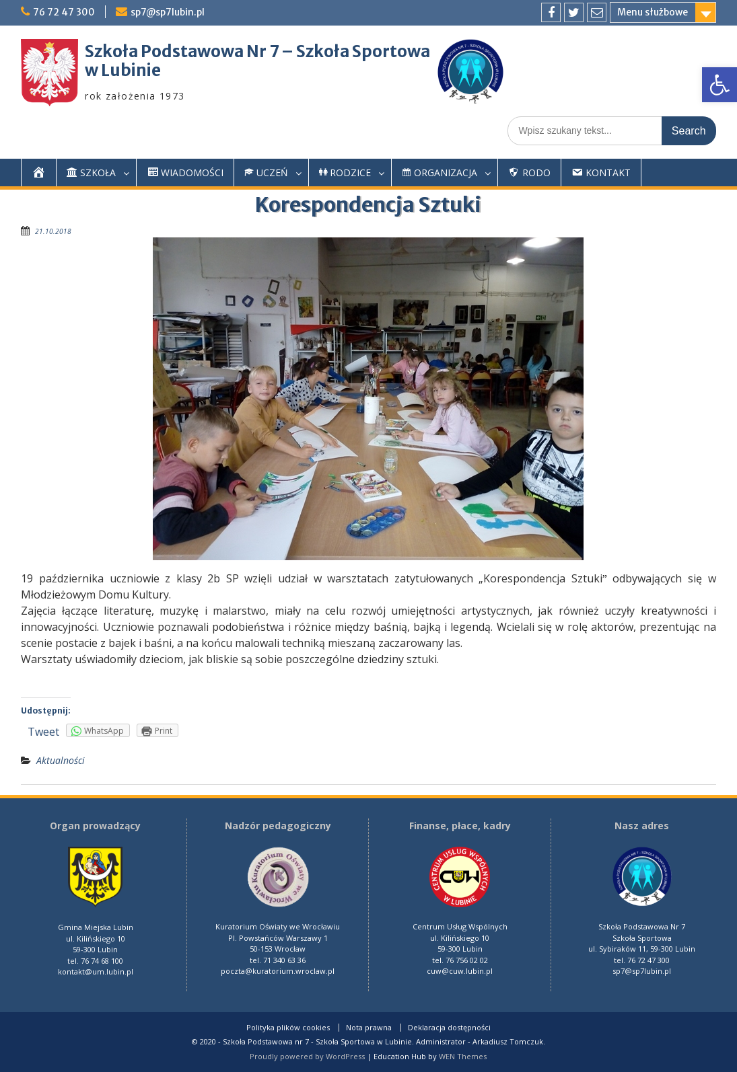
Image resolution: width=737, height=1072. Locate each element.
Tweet (43, 731)
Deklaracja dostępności (449, 1028)
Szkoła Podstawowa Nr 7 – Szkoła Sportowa (257, 51)
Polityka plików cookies (288, 1028)
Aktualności (60, 760)
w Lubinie (123, 70)
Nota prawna (369, 1028)
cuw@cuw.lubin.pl (460, 971)
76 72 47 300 (64, 12)
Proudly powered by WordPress (307, 1056)
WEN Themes (463, 1056)
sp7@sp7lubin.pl (168, 12)
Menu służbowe (652, 12)
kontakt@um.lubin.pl (95, 971)
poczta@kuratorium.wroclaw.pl (278, 971)
